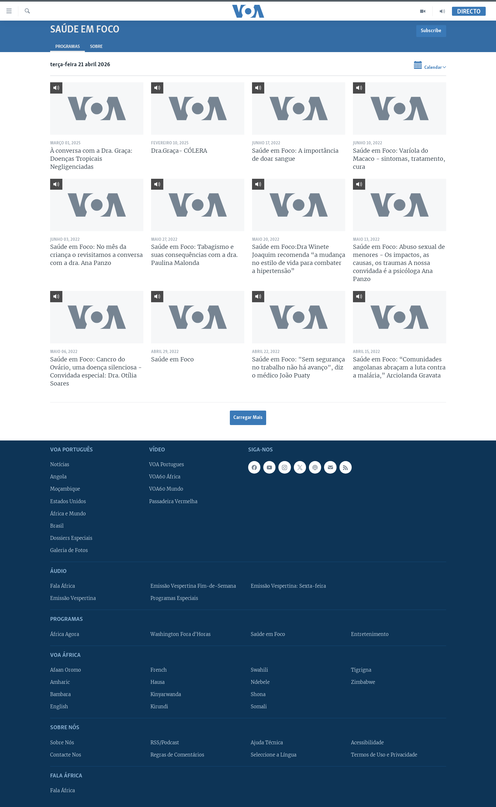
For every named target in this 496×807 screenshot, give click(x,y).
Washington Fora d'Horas (180, 634)
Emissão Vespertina (73, 598)
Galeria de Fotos (69, 550)
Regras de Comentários (177, 754)
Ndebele (260, 682)
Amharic (60, 682)
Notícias (59, 464)
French (158, 670)
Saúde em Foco (268, 634)
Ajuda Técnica (267, 742)
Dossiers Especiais (71, 538)
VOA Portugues (166, 464)
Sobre (96, 46)
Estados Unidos (68, 501)
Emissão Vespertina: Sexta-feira (288, 586)
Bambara (60, 694)
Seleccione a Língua (273, 754)
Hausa (157, 682)
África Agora (64, 634)
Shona (258, 694)
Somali (259, 707)
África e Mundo (68, 513)
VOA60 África (164, 477)
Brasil (57, 526)
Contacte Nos (65, 754)
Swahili (259, 670)
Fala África (62, 586)
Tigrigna (361, 670)
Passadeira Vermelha (173, 501)
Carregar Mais (248, 417)
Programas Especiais (174, 598)
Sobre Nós (62, 742)
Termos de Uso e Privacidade (384, 754)
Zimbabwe (363, 682)
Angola (58, 477)
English (59, 707)
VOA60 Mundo (166, 489)
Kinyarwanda (165, 694)
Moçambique (65, 489)
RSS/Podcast (164, 742)
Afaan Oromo (65, 670)
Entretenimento (370, 634)
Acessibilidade (367, 742)
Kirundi (159, 707)
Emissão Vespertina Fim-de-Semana (193, 586)
